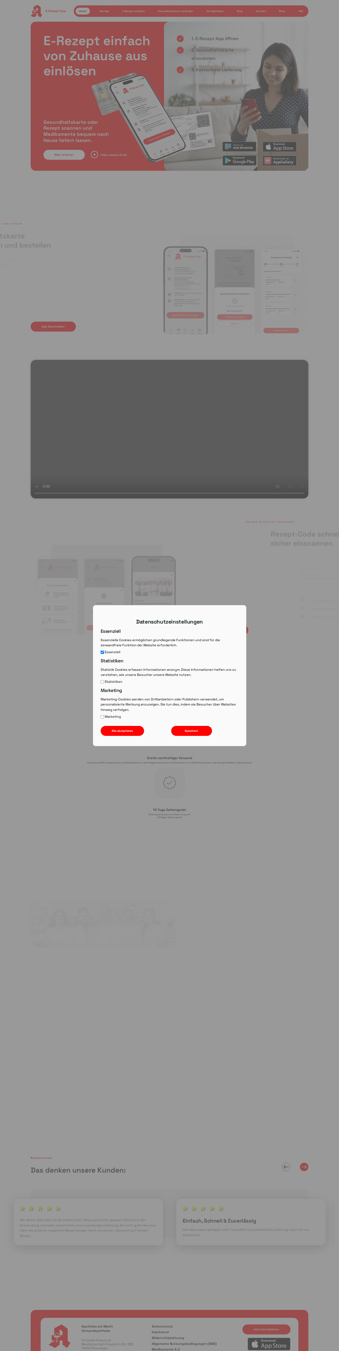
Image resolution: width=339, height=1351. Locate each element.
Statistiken (112, 682)
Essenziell (111, 652)
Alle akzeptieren (122, 731)
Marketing (111, 717)
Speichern (191, 731)
